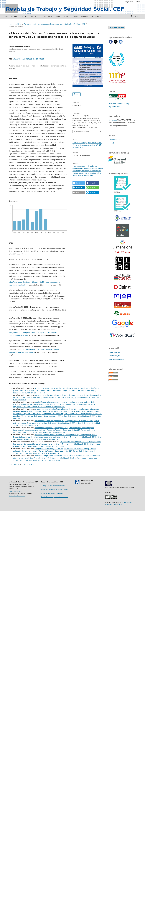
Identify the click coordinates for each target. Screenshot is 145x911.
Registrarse (129, 2)
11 (22, 464)
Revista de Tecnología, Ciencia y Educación (54, 497)
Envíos (66, 16)
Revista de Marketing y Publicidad (52, 493)
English (111, 143)
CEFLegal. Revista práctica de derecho (53, 486)
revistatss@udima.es (15, 491)
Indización (35, 16)
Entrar (138, 2)
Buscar (134, 16)
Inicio (10, 24)
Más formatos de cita (81, 131)
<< (9, 464)
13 (27, 464)
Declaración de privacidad (17, 496)
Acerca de (96, 16)
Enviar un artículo (117, 27)
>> (33, 464)
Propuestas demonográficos (87, 481)
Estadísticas (47, 16)
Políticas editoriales (80, 16)
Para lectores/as (114, 352)
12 (25, 464)
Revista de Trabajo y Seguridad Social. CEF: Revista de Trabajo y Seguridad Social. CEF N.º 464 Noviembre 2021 (57, 438)
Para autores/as (114, 356)
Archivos (23, 16)
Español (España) (115, 139)
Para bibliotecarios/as (116, 359)
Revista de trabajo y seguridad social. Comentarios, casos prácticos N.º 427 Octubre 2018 (54, 24)
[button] (78, 183)
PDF (77, 94)
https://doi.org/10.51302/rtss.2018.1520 (28, 59)
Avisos (58, 16)
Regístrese (113, 120)
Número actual (11, 16)
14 (29, 464)
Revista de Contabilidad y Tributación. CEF (54, 489)
